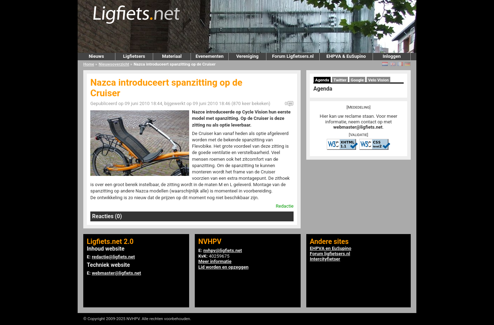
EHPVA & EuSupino (346, 56)
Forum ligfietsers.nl (330, 253)
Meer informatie (214, 261)
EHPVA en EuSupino (330, 248)
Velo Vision (378, 80)
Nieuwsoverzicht (114, 64)
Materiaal (171, 56)
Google (357, 80)
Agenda (322, 80)
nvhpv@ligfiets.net (222, 250)
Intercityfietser (325, 259)
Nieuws (96, 56)
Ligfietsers (134, 56)
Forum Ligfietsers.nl (293, 56)
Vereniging (247, 56)
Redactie (285, 206)
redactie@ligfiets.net (113, 256)
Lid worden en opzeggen (223, 267)
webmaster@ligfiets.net (357, 127)
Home (88, 64)
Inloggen (391, 56)
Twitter (340, 80)
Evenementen (209, 56)
